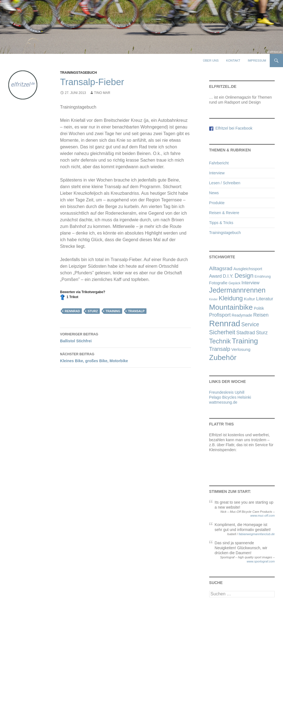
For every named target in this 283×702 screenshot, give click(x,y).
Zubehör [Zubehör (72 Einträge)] (223, 357)
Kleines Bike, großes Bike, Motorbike (125, 357)
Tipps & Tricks (221, 222)
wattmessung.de (223, 402)
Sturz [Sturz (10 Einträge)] (262, 332)
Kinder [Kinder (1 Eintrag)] (213, 299)
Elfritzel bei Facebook (233, 128)
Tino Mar (102, 93)
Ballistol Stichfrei (125, 337)
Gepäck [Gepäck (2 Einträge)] (234, 283)
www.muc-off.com (262, 515)
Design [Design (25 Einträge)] (244, 275)
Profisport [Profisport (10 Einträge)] (220, 315)
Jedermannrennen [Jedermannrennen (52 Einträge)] (237, 290)
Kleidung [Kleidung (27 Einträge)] (231, 298)
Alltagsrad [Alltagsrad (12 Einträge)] (220, 268)
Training (113, 311)
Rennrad (72, 311)
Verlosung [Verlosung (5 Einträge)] (240, 349)
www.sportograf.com (261, 561)
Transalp (136, 311)
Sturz (93, 311)
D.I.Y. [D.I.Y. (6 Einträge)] (228, 276)
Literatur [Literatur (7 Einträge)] (264, 298)
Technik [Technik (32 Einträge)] (220, 341)
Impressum (257, 60)
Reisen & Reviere (224, 213)
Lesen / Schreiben (224, 183)
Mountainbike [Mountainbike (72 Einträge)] (231, 307)
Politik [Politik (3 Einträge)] (259, 308)
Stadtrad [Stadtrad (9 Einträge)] (245, 332)
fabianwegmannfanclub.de (257, 534)
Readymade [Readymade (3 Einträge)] (242, 315)
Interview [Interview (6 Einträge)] (251, 282)
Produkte (217, 203)
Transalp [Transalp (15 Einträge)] (219, 349)
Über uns (211, 60)
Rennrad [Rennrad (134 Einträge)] (224, 323)
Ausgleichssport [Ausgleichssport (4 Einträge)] (248, 269)
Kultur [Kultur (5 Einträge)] (249, 298)
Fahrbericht (219, 163)
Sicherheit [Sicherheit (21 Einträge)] (222, 332)
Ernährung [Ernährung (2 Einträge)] (263, 276)
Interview (217, 173)
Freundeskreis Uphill (227, 392)
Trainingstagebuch (78, 73)
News (214, 193)
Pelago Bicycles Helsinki (230, 397)
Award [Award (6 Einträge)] (215, 276)
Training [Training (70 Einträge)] (245, 341)
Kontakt (233, 60)
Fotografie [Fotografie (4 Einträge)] (218, 283)
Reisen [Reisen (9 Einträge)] (260, 315)
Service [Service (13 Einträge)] (250, 324)
